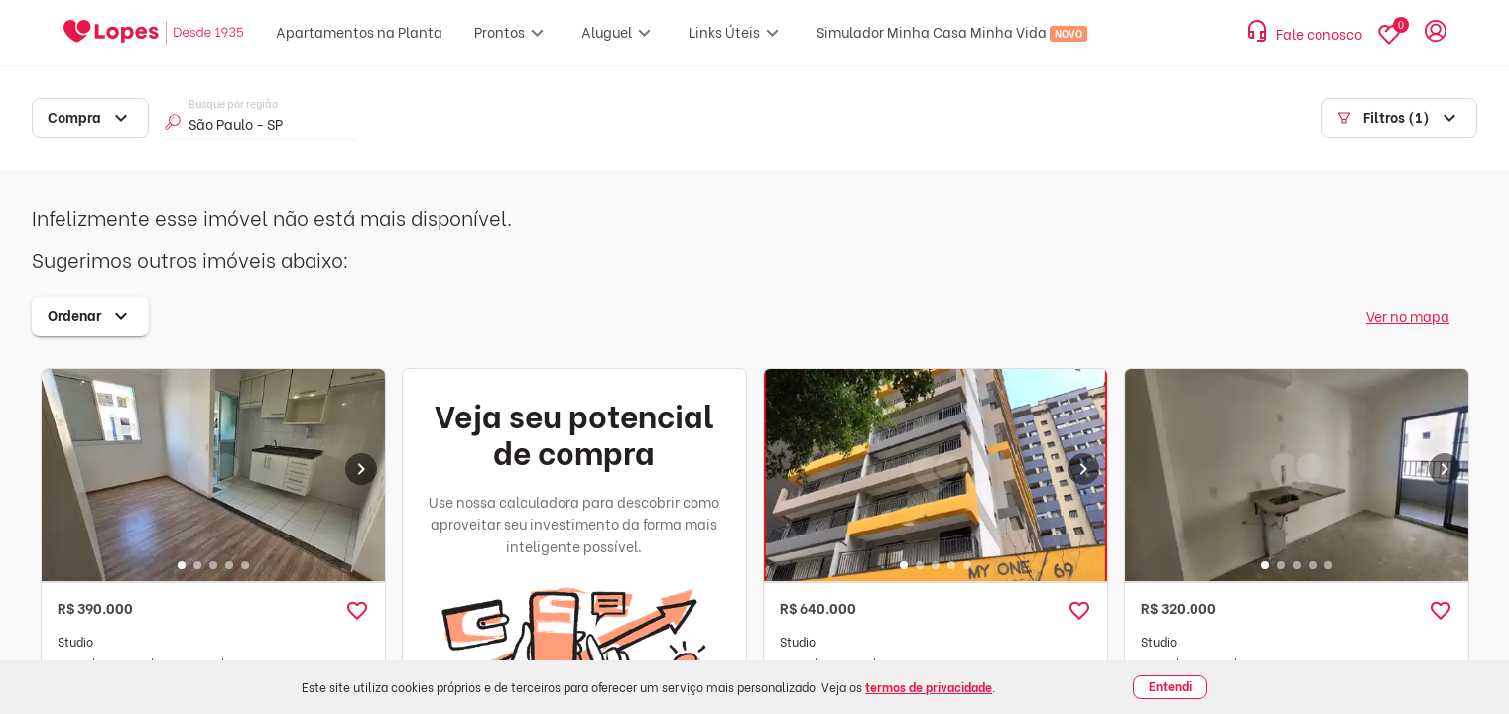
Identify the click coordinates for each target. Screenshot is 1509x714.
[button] (357, 611)
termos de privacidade (928, 686)
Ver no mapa (1407, 315)
